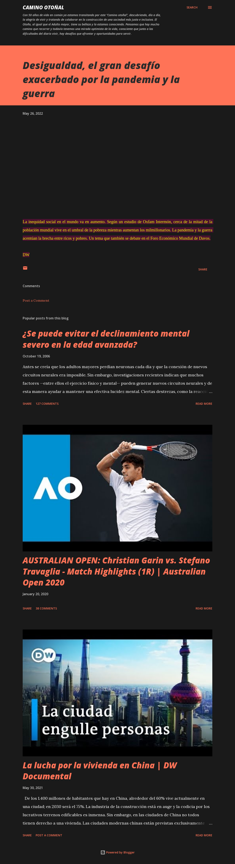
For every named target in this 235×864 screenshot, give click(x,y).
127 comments (47, 404)
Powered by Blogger (117, 852)
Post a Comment (36, 300)
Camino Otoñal (43, 7)
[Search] (192, 7)
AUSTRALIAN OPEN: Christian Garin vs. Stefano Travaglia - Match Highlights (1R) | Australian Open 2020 (116, 571)
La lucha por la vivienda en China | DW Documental (100, 770)
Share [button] (202, 269)
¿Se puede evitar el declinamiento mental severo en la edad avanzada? (106, 339)
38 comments (46, 608)
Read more (204, 404)
